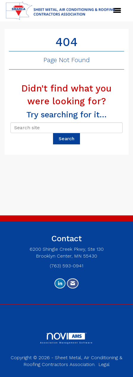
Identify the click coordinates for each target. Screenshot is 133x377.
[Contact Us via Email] (72, 283)
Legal (104, 364)
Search (66, 138)
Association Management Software (66, 338)
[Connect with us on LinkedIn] (60, 283)
